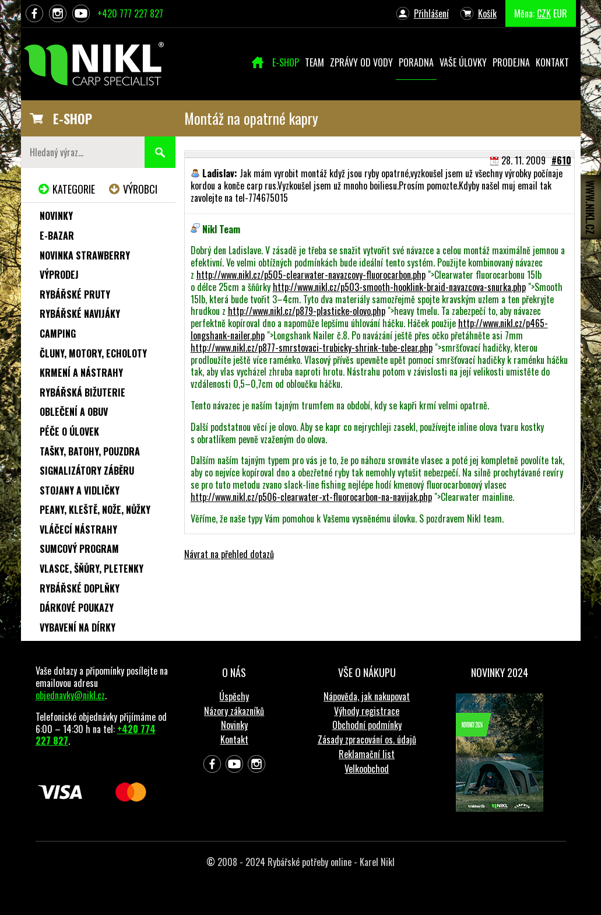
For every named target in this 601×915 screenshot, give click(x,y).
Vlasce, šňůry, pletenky (91, 569)
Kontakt (234, 739)
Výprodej (59, 275)
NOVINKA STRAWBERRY (85, 255)
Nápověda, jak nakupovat (367, 696)
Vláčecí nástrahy (78, 530)
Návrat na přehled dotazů (229, 554)
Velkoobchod (367, 769)
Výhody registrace (366, 711)
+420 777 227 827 (130, 13)
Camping (58, 334)
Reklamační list (367, 754)
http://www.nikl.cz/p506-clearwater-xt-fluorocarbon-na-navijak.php (311, 497)
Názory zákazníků (234, 711)
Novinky (56, 216)
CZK (544, 13)
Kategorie (73, 189)
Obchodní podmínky (367, 725)
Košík (487, 13)
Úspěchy (234, 696)
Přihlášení (431, 13)
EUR (560, 13)
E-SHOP (72, 118)
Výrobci (140, 189)
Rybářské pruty (75, 295)
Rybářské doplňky (80, 588)
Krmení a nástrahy (81, 373)
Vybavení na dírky (77, 627)
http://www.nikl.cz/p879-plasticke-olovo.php (306, 311)
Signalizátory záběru (87, 471)
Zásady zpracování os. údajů (367, 739)
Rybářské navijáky (80, 314)
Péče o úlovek (69, 432)
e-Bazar (57, 236)
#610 (561, 160)
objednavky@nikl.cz (70, 695)
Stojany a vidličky (80, 490)
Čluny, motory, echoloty (93, 353)
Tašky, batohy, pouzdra (90, 451)
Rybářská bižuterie (82, 392)
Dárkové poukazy (77, 608)
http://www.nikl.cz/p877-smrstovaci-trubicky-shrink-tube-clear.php (312, 348)
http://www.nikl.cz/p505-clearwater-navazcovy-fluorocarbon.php (311, 275)
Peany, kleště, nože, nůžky (95, 510)
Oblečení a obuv (74, 412)
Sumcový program (79, 549)
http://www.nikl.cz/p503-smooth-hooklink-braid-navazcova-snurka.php (399, 287)
